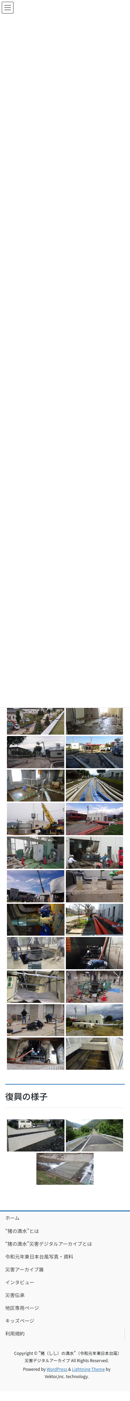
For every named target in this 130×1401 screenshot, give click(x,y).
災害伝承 (15, 1294)
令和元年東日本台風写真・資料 (39, 1256)
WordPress (56, 1369)
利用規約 (15, 1333)
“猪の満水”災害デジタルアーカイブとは (48, 1243)
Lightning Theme (88, 1369)
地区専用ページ (22, 1307)
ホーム (12, 1217)
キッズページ (19, 1320)
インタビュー (19, 1282)
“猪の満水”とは (22, 1230)
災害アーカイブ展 (24, 1269)
